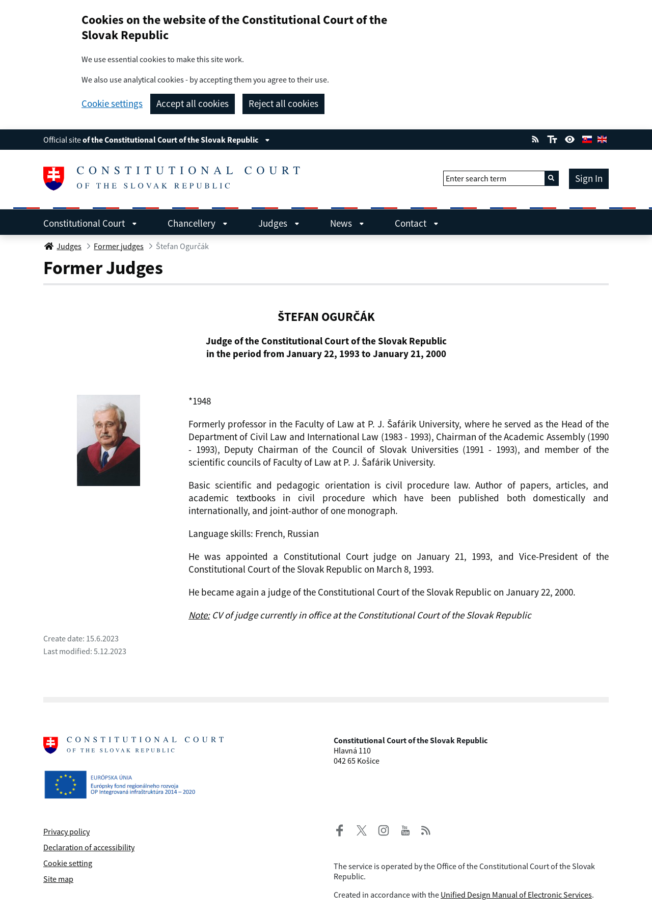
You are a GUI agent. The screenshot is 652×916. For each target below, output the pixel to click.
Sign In (589, 178)
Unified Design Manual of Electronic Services (516, 895)
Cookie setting (67, 863)
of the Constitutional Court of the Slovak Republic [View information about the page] (176, 139)
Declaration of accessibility (88, 847)
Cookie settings (112, 104)
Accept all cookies (192, 103)
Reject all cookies (283, 103)
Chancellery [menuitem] (198, 223)
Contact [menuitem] (417, 223)
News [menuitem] (347, 223)
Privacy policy (66, 831)
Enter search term (476, 178)
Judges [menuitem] (279, 223)
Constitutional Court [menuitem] (90, 223)
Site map (58, 879)
